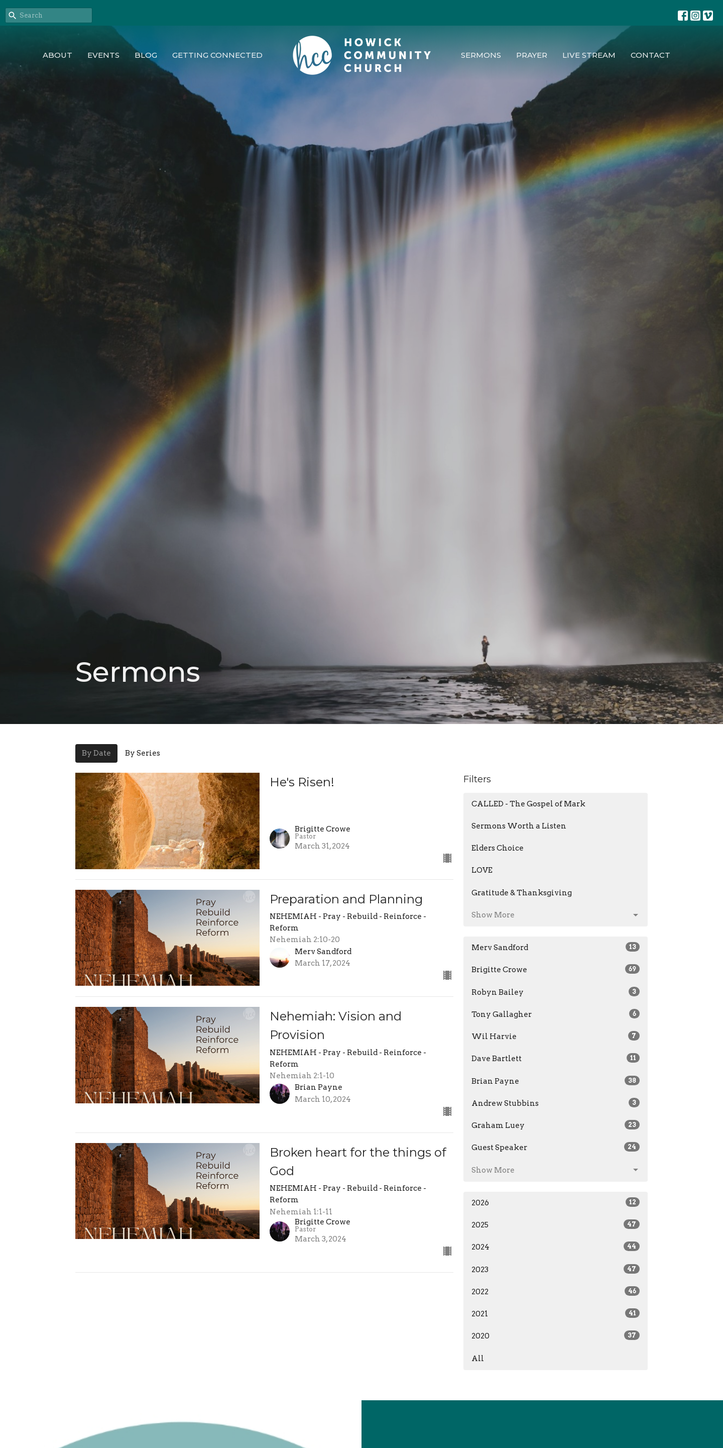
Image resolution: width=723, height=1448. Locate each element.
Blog (146, 55)
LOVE (482, 870)
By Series (142, 753)
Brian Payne (555, 1081)
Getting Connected (217, 55)
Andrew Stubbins (555, 1103)
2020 (555, 1335)
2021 (555, 1313)
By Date (96, 753)
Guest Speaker (555, 1147)
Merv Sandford (555, 947)
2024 (555, 1247)
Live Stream (589, 55)
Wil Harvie (555, 1036)
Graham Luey (555, 1125)
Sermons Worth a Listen (518, 826)
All (477, 1358)
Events (103, 55)
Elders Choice (497, 848)
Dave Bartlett (555, 1058)
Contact (650, 55)
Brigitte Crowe (555, 969)
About (57, 55)
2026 (555, 1202)
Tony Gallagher (555, 1014)
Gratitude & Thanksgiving (521, 892)
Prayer (531, 55)
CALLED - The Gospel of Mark (528, 803)
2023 (555, 1269)
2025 (555, 1224)
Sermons (481, 55)
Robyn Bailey (555, 992)
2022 (555, 1291)
